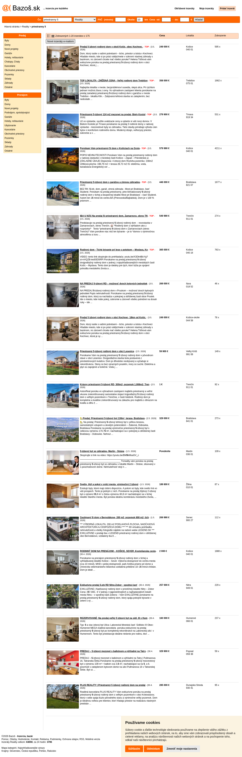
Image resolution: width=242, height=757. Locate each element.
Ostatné (8, 87)
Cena (162, 35)
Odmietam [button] (153, 748)
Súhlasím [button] (134, 748)
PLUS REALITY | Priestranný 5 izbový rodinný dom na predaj (112, 685)
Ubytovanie (10, 125)
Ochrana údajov (70, 739)
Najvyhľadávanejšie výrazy (31, 748)
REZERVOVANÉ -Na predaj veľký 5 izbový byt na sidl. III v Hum (113, 618)
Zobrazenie (220, 35)
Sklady (8, 78)
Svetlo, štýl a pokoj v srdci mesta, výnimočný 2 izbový (109, 484)
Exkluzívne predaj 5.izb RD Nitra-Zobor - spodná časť (108, 585)
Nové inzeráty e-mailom (60, 41)
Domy (7, 45)
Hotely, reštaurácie (14, 57)
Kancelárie (10, 66)
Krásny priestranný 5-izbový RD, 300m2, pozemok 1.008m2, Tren (114, 384)
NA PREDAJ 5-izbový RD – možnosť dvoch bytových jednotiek (113, 283)
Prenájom (22, 95)
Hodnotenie (23, 739)
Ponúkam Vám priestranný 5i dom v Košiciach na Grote (110, 148)
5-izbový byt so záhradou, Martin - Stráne (102, 451)
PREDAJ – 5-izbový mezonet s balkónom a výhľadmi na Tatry (113, 651)
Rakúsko (51, 751)
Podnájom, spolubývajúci (17, 112)
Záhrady (9, 83)
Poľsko (42, 751)
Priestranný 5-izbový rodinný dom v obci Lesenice (107, 351)
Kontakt (35, 739)
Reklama (44, 739)
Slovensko (15, 751)
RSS (81, 739)
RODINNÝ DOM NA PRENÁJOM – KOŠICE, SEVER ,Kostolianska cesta (118, 551)
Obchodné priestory (14, 70)
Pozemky (9, 74)
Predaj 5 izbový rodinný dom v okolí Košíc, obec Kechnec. (111, 46)
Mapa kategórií (9, 748)
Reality (25, 26)
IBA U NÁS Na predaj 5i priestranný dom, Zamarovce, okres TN (114, 216)
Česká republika (29, 751)
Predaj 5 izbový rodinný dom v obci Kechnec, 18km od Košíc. (113, 317)
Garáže (8, 53)
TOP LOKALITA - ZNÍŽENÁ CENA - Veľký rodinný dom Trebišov (114, 80)
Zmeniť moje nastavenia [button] (182, 748)
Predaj (22, 35)
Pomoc (5, 739)
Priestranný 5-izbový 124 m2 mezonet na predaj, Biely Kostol (112, 114)
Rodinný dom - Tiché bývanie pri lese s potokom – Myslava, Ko (114, 249)
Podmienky (55, 739)
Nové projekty (11, 49)
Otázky (13, 739)
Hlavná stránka (11, 26)
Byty (7, 40)
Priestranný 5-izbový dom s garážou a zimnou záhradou (110, 182)
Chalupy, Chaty (12, 61)
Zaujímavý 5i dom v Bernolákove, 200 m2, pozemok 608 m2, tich (114, 517)
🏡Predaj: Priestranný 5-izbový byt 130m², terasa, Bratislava (112, 418)
